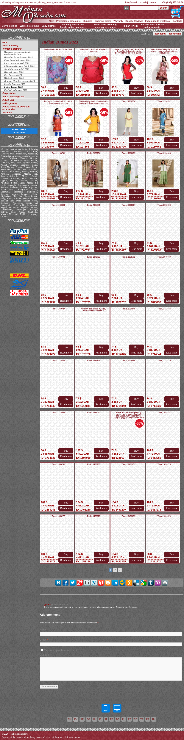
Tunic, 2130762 (164, 101)
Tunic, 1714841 (93, 361)
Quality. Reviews (134, 21)
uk (153, 719)
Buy (66, 87)
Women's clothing (29, 26)
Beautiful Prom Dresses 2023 (18, 57)
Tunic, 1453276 (93, 516)
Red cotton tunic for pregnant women (93, 50)
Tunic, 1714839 (164, 361)
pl (123, 719)
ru (69, 719)
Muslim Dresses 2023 (14, 84)
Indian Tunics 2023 (13, 87)
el (100, 719)
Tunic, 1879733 (93, 257)
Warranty (118, 21)
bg (88, 719)
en (75, 719)
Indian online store (19, 734)
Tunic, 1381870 (164, 516)
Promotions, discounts (68, 21)
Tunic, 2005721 (93, 205)
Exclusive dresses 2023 (15, 90)
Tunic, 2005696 (164, 205)
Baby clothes (49, 26)
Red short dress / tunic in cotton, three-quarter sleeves (58, 102)
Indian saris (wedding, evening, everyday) (105, 26)
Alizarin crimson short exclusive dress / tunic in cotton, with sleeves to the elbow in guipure (128, 51)
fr (147, 719)
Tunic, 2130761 (58, 153)
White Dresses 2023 (14, 78)
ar (82, 719)
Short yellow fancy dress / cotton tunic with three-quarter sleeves (93, 102)
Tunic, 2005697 (128, 205)
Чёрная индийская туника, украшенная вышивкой (93, 310)
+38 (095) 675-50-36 (172, 2)
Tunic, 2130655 (128, 153)
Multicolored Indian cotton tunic (58, 50)
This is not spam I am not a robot (60, 650)
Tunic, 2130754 (93, 153)
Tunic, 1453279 (128, 464)
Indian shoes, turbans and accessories (152, 26)
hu (94, 719)
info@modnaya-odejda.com (140, 2)
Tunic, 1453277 (58, 516)
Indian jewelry (131, 26)
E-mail (43, 640)
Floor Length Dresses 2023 (17, 60)
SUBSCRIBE (19, 130)
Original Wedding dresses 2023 (19, 81)
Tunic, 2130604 (58, 205)
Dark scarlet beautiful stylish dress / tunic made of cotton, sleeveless (164, 51)
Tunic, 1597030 (93, 413)
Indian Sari (8, 100)
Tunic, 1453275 (128, 516)
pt (129, 719)
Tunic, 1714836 (58, 413)
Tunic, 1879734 (58, 257)
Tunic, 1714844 (164, 309)
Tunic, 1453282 (164, 413)
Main (51, 21)
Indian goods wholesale (157, 21)
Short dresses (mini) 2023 (16, 69)
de (117, 719)
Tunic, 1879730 (164, 257)
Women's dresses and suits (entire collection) (17, 53)
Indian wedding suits (13, 96)
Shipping (87, 21)
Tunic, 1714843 (58, 361)
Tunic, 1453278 (164, 464)
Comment (44, 655)
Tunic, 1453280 (93, 464)
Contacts (177, 21)
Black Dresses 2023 (14, 72)
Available (7, 112)
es (111, 719)
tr (141, 719)
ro (135, 719)
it (106, 719)
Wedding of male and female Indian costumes (72, 26)
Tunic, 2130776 (128, 101)
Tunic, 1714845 (128, 309)
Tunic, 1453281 (58, 464)
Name (43, 629)
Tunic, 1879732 (128, 257)
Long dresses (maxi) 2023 (16, 63)
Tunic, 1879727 (58, 309)
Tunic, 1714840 (128, 361)
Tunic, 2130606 (164, 153)
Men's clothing (9, 26)
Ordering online (103, 21)
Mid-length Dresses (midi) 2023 (19, 66)
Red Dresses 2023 (13, 75)
